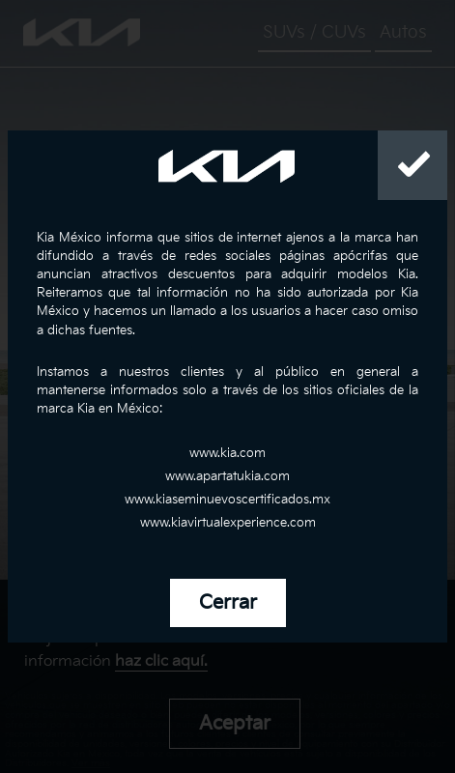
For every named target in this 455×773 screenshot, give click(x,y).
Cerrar (228, 603)
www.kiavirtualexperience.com (228, 522)
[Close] (412, 165)
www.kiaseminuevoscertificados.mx (227, 499)
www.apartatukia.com (227, 476)
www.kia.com (227, 453)
